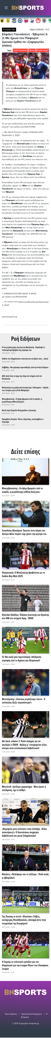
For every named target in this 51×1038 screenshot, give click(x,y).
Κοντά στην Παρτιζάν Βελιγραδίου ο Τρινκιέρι (19, 410)
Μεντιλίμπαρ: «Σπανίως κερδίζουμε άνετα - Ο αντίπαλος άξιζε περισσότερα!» (23, 701)
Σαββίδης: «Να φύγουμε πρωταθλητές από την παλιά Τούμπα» (25, 367)
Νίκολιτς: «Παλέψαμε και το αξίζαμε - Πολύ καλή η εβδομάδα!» (25, 876)
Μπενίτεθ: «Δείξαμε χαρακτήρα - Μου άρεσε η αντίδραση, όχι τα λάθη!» (24, 788)
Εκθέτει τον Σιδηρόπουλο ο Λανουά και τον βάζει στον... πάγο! (25, 358)
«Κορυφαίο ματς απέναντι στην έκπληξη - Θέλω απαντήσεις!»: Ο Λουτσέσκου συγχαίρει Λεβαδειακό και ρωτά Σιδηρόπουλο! (24, 832)
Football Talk (9, 29)
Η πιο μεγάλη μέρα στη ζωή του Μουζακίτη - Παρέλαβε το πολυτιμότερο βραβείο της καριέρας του (23, 349)
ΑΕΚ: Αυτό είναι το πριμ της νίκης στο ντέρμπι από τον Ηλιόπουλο (22, 377)
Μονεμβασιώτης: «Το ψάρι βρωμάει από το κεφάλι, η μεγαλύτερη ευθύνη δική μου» (22, 400)
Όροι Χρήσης (11, 1014)
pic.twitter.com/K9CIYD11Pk (23, 127)
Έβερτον (32, 50)
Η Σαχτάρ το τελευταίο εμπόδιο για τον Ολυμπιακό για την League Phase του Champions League (25, 965)
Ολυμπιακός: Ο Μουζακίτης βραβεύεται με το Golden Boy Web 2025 (23, 574)
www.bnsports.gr (9, 316)
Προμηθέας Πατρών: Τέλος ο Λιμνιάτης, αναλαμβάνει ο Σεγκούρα (22, 420)
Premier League (42, 50)
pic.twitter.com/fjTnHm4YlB (14, 296)
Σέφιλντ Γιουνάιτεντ (20, 50)
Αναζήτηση (47, 8)
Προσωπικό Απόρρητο (31, 1014)
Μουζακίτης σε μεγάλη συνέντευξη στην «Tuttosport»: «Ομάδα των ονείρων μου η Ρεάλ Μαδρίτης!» (25, 389)
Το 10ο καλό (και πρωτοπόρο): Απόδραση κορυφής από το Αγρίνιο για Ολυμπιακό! (21, 658)
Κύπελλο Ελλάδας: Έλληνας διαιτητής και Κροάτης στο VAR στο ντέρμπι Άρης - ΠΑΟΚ (25, 616)
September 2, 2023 (11, 135)
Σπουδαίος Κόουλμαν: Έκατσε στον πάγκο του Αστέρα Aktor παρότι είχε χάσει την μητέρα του (24, 532)
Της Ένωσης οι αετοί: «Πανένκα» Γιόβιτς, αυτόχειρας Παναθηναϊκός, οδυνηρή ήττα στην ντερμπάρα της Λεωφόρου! (24, 920)
